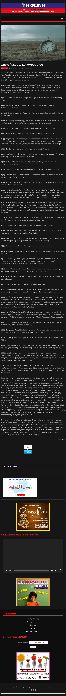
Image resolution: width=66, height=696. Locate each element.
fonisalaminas (28, 68)
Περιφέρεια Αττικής (33, 622)
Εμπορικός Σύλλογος (33, 631)
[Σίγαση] (56, 570)
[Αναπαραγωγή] (6, 570)
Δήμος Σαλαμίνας (33, 619)
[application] (33, 555)
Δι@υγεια (33, 625)
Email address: (33, 642)
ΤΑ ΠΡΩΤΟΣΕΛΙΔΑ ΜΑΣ (11, 466)
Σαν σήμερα (4, 68)
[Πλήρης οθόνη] (60, 570)
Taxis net (33, 628)
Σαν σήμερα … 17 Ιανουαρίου (22, 64)
